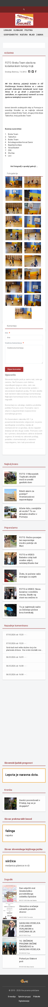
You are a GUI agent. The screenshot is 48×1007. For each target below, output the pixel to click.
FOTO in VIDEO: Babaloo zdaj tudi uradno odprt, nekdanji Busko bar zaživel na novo (28, 558)
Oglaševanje (24, 1001)
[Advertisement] (24, 720)
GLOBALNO (18, 30)
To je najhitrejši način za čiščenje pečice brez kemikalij (30, 610)
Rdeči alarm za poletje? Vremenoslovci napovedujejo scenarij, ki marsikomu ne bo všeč (28, 495)
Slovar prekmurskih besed (18, 819)
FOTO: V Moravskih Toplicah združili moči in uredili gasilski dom (28, 478)
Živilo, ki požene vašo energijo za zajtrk (30, 575)
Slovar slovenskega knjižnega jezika (23, 849)
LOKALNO (8, 30)
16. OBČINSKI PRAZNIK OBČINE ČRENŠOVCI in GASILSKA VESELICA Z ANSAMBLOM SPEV (30, 945)
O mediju (12, 997)
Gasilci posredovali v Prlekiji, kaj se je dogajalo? (29, 803)
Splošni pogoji (24, 997)
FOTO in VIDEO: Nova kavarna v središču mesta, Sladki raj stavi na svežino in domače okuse (29, 593)
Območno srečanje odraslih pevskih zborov (28, 909)
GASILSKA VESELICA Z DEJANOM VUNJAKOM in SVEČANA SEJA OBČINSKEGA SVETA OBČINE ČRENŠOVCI (29, 927)
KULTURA (24, 35)
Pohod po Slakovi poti (28, 960)
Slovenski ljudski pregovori (18, 763)
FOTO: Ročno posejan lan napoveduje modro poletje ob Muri (30, 541)
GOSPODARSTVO (11, 35)
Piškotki (36, 997)
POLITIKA (29, 30)
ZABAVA (39, 35)
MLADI (32, 35)
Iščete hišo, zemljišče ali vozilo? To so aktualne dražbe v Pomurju (30, 512)
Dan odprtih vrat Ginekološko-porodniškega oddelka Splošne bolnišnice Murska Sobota (28, 892)
